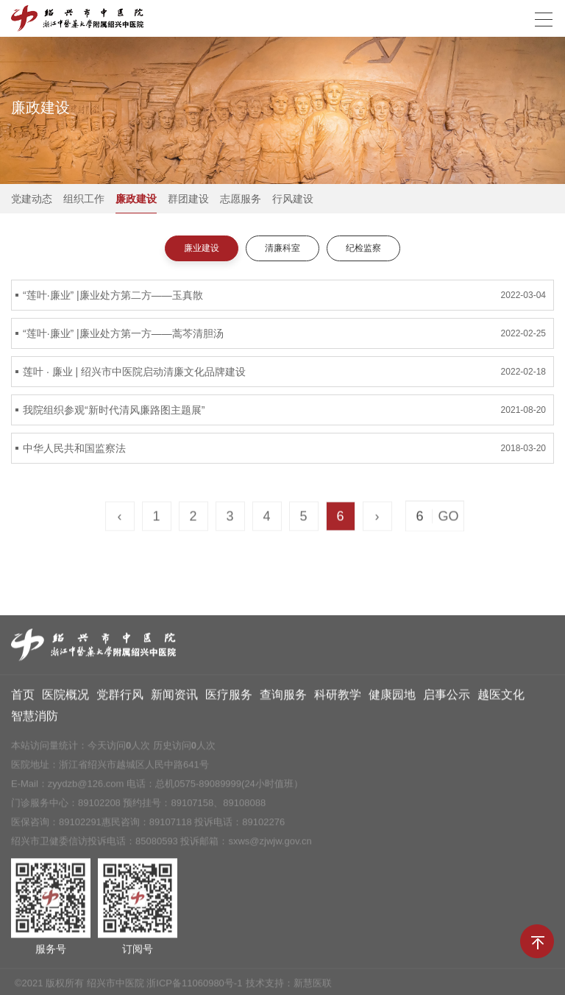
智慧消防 (34, 721)
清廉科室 (282, 248)
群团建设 (188, 199)
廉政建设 (136, 199)
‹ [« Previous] (120, 518)
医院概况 (65, 699)
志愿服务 (240, 199)
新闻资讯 (174, 699)
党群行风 (119, 699)
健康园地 (392, 699)
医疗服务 (228, 699)
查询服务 (283, 699)
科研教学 (337, 699)
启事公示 (446, 699)
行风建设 (292, 199)
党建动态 (31, 199)
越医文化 (501, 699)
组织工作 (83, 199)
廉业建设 (201, 248)
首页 (23, 699)
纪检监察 (363, 248)
